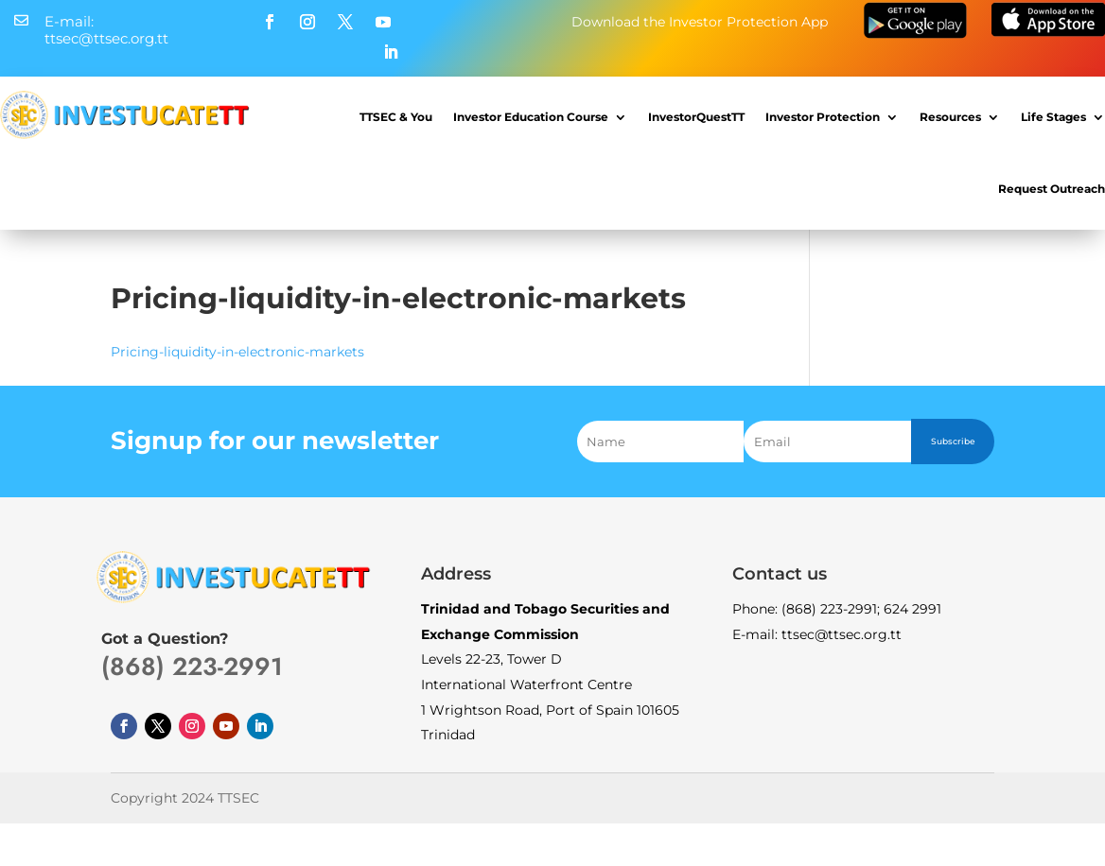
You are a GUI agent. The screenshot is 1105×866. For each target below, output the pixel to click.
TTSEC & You (396, 117)
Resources (950, 117)
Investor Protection (822, 117)
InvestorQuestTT (696, 117)
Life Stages (1053, 117)
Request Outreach (1051, 189)
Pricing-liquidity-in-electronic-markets (237, 351)
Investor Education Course (530, 117)
